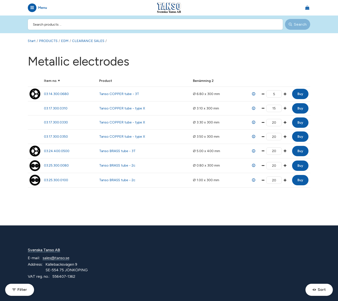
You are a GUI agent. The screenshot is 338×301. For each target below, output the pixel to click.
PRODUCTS (48, 41)
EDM (65, 41)
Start (32, 41)
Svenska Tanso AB (44, 250)
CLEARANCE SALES (88, 41)
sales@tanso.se (56, 258)
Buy (300, 94)
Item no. (50, 81)
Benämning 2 (203, 81)
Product (105, 81)
